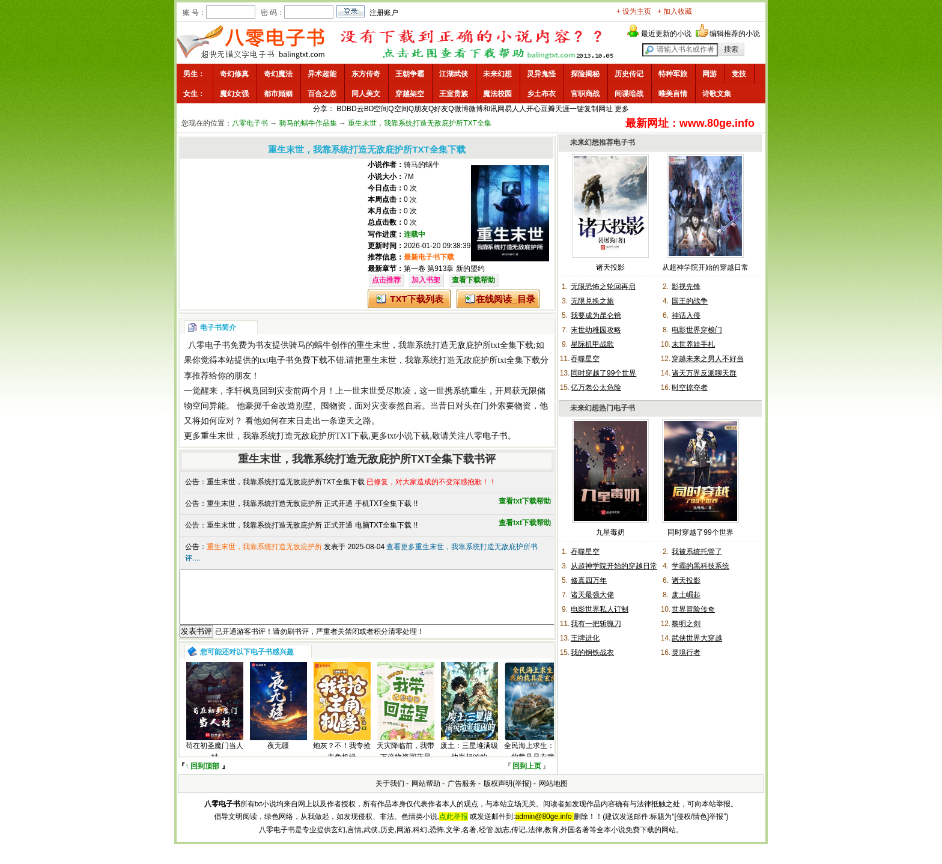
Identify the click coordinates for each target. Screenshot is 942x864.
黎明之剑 (686, 623)
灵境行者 (686, 652)
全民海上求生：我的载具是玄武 (533, 762)
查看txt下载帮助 (525, 501)
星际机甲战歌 (592, 344)
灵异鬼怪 (541, 74)
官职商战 (585, 94)
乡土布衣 (541, 94)
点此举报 (453, 827)
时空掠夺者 (690, 387)
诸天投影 (610, 267)
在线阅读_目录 (505, 299)
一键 (577, 109)
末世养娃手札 (693, 344)
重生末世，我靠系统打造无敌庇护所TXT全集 (419, 123)
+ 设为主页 (633, 11)
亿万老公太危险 (596, 387)
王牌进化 (585, 638)
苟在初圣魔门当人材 (214, 762)
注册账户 (383, 12)
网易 (504, 109)
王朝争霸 (409, 74)
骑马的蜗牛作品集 (308, 123)
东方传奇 (365, 74)
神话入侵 (686, 315)
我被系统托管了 (697, 551)
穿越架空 (409, 94)
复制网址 (598, 109)
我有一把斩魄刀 (596, 623)
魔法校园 (497, 94)
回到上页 (526, 777)
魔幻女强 (234, 94)
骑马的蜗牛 (422, 164)
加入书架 (426, 280)
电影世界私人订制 (599, 609)
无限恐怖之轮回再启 (603, 286)
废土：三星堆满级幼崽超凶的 (469, 762)
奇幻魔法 (278, 74)
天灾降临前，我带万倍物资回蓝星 (405, 762)
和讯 (490, 109)
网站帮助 (426, 794)
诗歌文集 (716, 94)
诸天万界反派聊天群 (704, 373)
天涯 (562, 109)
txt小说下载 (408, 435)
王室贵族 (453, 94)
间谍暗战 (629, 94)
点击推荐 (386, 280)
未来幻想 (497, 74)
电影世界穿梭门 (697, 330)
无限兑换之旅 (592, 301)
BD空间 (376, 109)
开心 (533, 109)
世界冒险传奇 (693, 609)
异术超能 (322, 74)
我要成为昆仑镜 (596, 315)
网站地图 (553, 794)
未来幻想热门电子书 (602, 408)
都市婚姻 (278, 94)
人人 (519, 109)
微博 (476, 109)
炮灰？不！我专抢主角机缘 (342, 762)
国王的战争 (690, 301)
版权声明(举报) (508, 794)
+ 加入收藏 (674, 11)
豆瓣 (548, 109)
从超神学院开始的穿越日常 (705, 267)
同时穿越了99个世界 (603, 373)
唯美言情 (672, 94)
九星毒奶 (610, 532)
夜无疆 (278, 756)
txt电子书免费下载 (293, 360)
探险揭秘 (585, 74)
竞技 (739, 74)
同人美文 (365, 94)
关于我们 (389, 794)
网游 (709, 74)
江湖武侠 (453, 74)
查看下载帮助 (473, 280)
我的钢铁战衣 (592, 652)
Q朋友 (418, 109)
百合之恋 (322, 94)
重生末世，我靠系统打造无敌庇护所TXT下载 (284, 435)
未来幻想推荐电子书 (602, 142)
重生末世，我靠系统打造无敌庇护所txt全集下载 (444, 345)
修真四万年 (589, 580)
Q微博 (458, 109)
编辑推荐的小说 (735, 33)
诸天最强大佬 (592, 595)
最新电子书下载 (429, 257)
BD (341, 109)
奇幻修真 (234, 74)
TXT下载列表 (416, 299)
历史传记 (629, 74)
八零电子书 (250, 123)
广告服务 (462, 794)
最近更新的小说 (666, 33)
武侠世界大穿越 (697, 638)
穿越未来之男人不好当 (708, 358)
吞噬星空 (585, 358)
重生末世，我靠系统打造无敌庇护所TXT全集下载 (286, 482)
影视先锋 (686, 286)
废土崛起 (686, 595)
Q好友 (438, 109)
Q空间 (398, 109)
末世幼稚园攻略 (596, 330)
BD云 (355, 109)
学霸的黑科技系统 (700, 566)
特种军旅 (672, 74)
